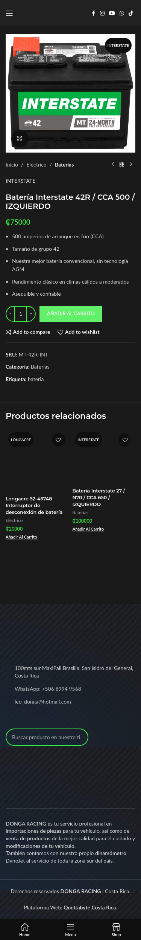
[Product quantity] (20, 314)
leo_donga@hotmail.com (43, 701)
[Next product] (130, 164)
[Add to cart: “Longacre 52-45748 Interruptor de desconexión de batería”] (21, 537)
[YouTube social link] (112, 13)
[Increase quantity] (31, 314)
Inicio (12, 164)
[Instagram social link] (102, 13)
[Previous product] (112, 164)
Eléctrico (36, 164)
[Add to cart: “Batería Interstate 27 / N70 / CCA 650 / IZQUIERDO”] (88, 529)
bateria (36, 379)
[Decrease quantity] (10, 314)
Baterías (64, 164)
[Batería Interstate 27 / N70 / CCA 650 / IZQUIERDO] (104, 457)
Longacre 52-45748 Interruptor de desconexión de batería (34, 505)
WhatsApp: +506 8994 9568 (48, 688)
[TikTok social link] (130, 13)
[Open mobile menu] (9, 13)
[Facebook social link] (93, 13)
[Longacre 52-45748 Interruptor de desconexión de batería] (37, 461)
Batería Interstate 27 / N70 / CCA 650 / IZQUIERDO (99, 497)
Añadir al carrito (71, 313)
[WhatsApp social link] (121, 13)
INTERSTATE (20, 181)
